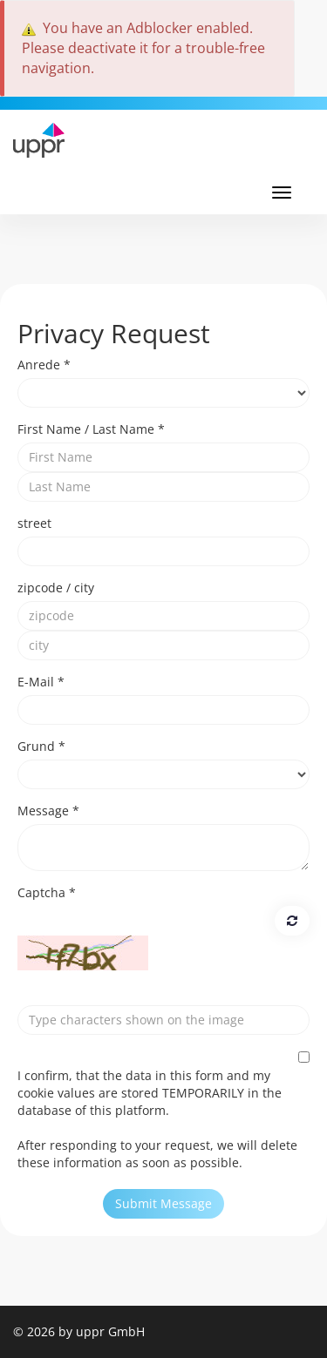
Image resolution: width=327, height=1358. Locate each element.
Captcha (46, 892)
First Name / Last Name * (91, 429)
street (34, 523)
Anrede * (44, 364)
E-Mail (41, 681)
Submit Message (163, 1203)
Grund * (41, 746)
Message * (48, 810)
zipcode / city (55, 587)
